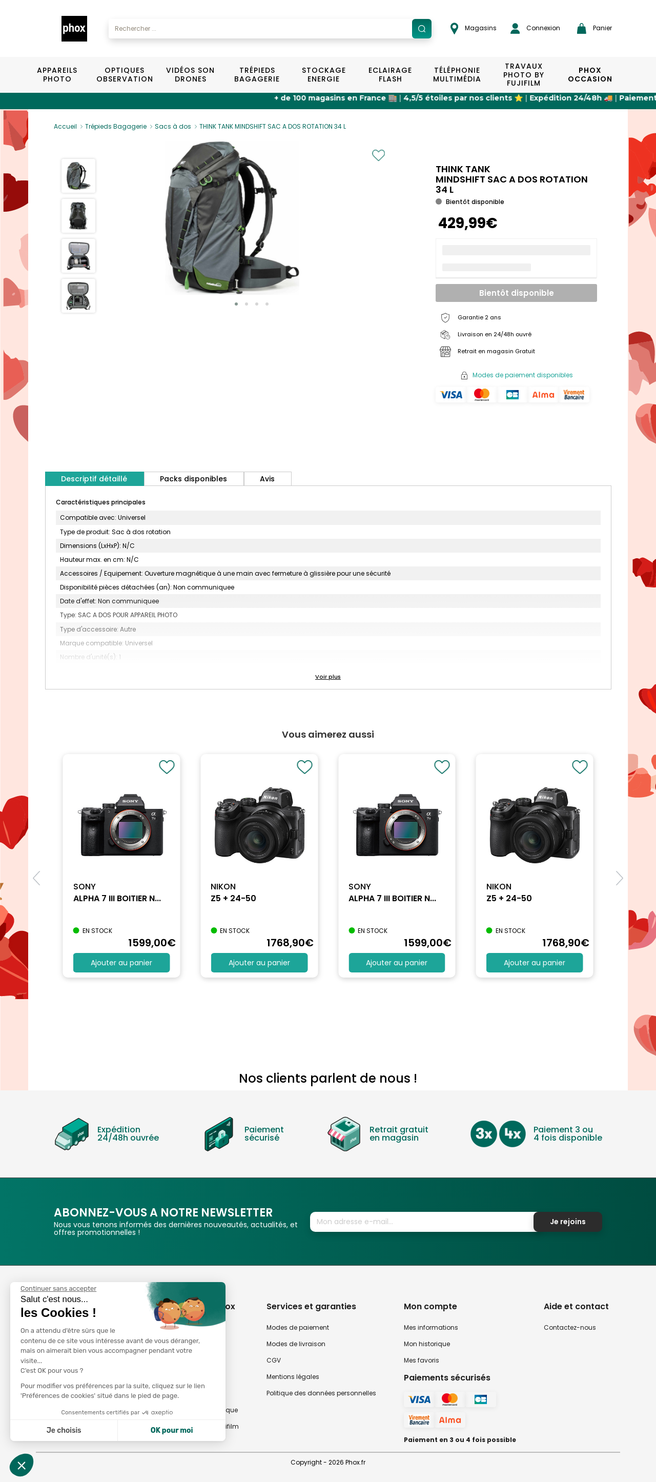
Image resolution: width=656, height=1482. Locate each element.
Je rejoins (568, 1221)
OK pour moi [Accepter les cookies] (172, 1430)
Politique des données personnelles (321, 1393)
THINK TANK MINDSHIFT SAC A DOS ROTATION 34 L (272, 126)
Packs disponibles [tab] (193, 479)
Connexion (535, 28)
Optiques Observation (124, 74)
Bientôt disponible (516, 293)
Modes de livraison (295, 1343)
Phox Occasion (590, 74)
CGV (273, 1360)
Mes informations (431, 1327)
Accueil (65, 126)
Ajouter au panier (121, 963)
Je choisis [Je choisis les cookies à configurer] (64, 1430)
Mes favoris (421, 1360)
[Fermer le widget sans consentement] (58, 1289)
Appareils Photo (57, 74)
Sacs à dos (173, 126)
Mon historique (427, 1343)
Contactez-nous (570, 1327)
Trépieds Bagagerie (257, 74)
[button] (236, 304)
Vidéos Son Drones (190, 74)
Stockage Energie (324, 74)
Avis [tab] (267, 479)
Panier (594, 28)
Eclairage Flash (390, 74)
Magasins (473, 28)
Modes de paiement (297, 1327)
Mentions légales (292, 1376)
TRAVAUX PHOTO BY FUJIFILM (523, 75)
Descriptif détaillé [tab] (94, 479)
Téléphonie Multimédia (457, 74)
